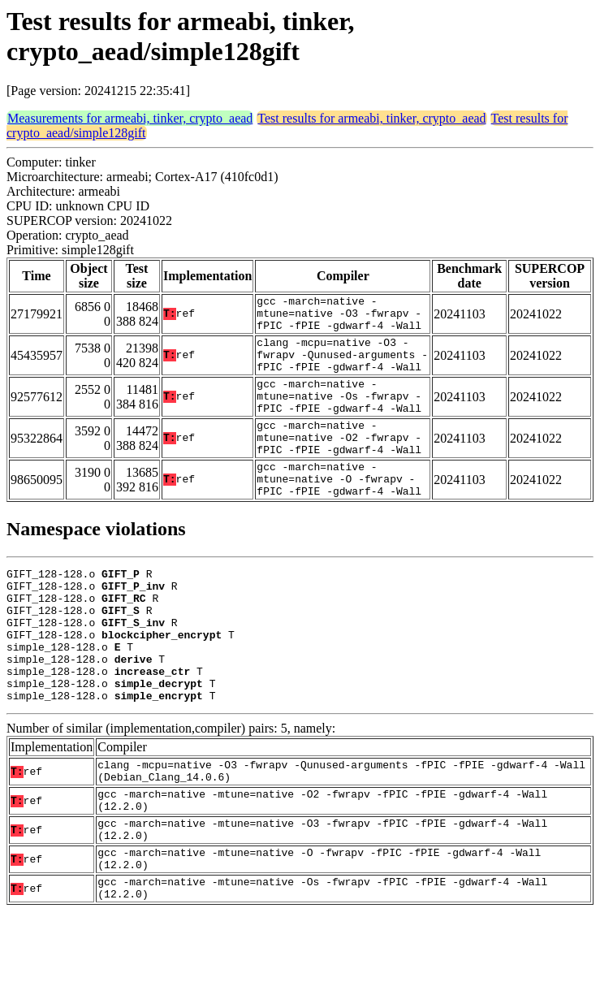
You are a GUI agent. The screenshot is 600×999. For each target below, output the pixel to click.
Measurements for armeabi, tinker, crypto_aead (130, 118)
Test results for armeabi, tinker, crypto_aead (371, 118)
